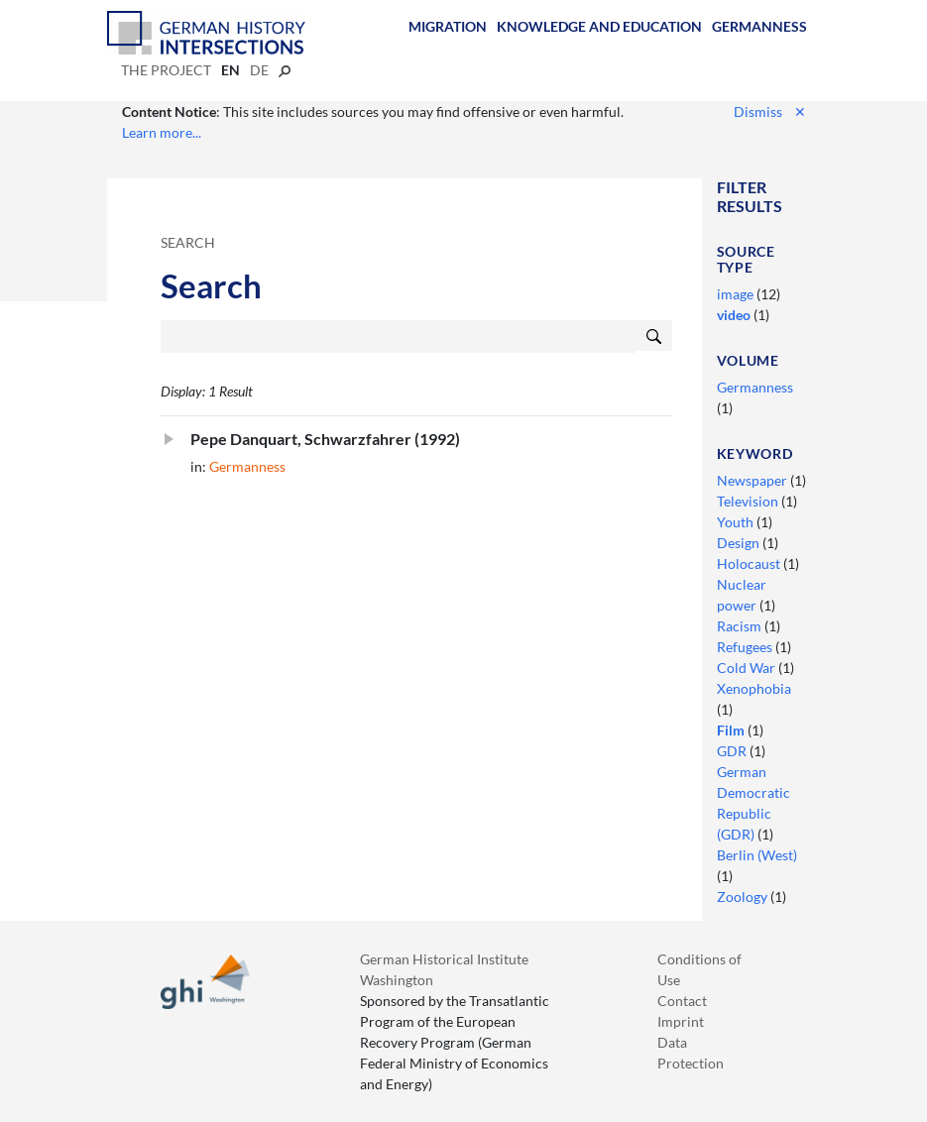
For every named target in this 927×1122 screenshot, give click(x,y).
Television (749, 501)
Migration (447, 26)
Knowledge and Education (599, 26)
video (735, 314)
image (736, 293)
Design (739, 542)
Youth (736, 521)
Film (732, 730)
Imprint (680, 1021)
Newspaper (753, 480)
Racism (740, 625)
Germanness (759, 26)
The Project (166, 69)
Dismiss (770, 111)
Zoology (743, 896)
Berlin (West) (757, 854)
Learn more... (161, 132)
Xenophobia (754, 688)
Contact (682, 1000)
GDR (733, 750)
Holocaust (750, 563)
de (259, 69)
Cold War (747, 667)
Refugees (746, 646)
